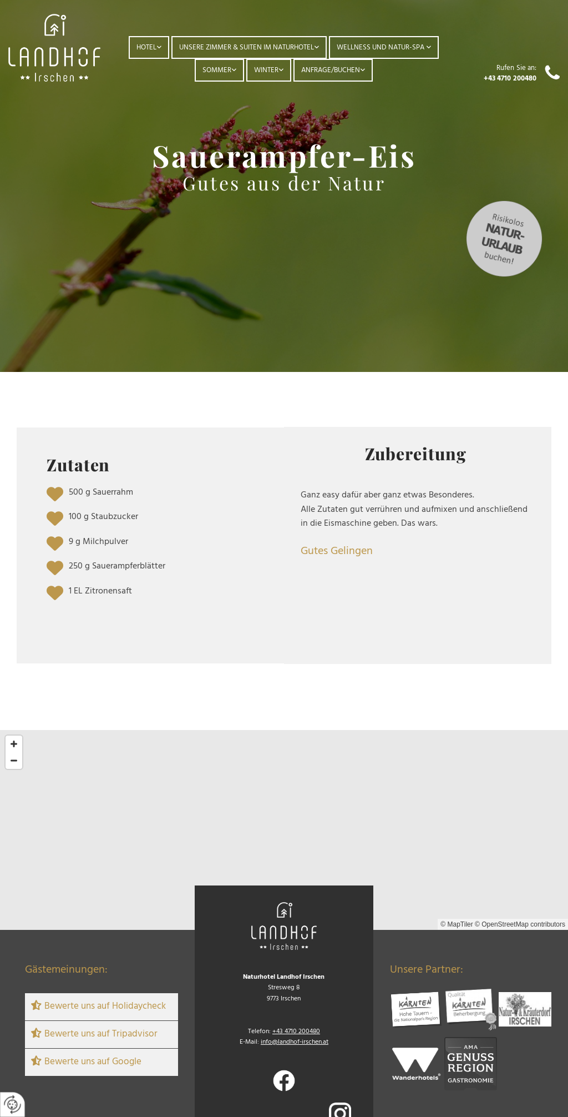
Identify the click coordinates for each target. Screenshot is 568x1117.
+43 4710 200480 (510, 78)
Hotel (146, 47)
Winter (266, 70)
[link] (149, 47)
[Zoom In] (14, 744)
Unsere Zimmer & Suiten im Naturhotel (246, 47)
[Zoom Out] (14, 760)
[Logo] (54, 48)
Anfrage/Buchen (330, 70)
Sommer (216, 70)
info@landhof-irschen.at (294, 1042)
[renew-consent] (12, 1104)
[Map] (284, 830)
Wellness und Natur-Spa (381, 47)
